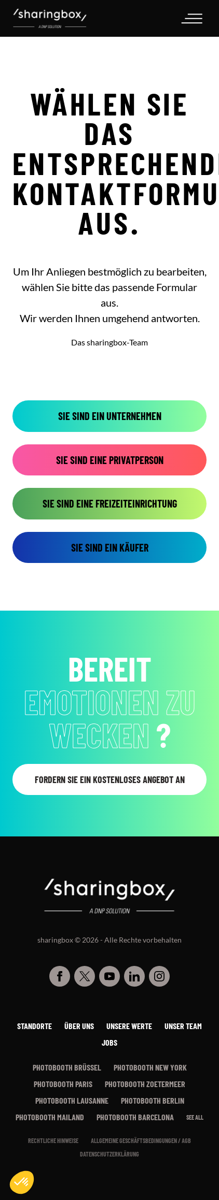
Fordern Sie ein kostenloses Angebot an (110, 779)
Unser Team (183, 1026)
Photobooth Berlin (152, 1100)
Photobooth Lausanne (71, 1100)
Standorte (34, 1026)
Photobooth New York (150, 1067)
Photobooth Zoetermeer (145, 1084)
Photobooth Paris (63, 1084)
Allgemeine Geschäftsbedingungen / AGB (141, 1140)
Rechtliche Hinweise (53, 1140)
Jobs (109, 1042)
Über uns (79, 1026)
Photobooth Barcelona (135, 1117)
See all (194, 1117)
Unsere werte (129, 1026)
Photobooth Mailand (50, 1117)
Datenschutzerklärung (109, 1154)
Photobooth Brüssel (67, 1067)
